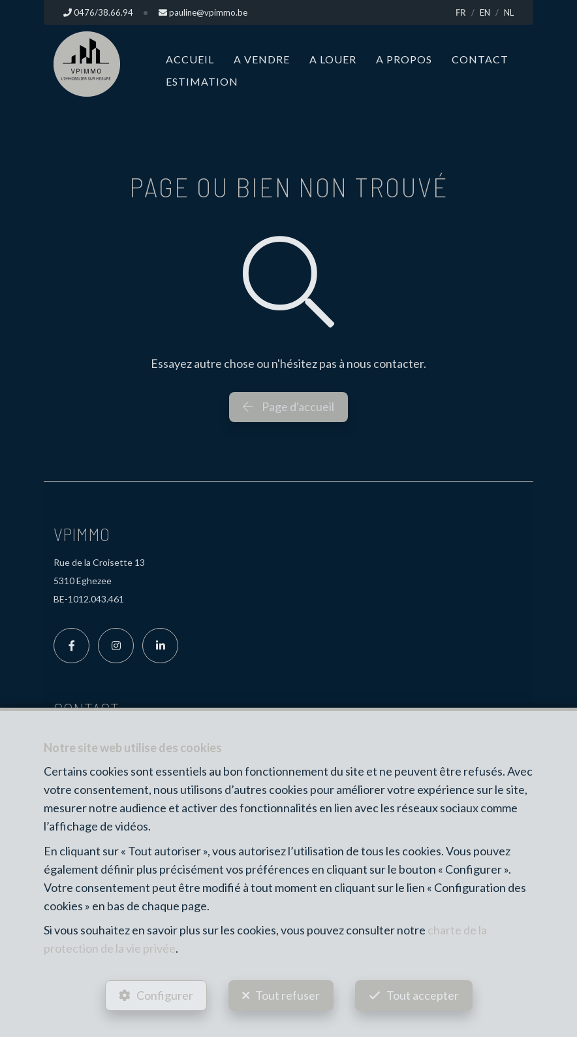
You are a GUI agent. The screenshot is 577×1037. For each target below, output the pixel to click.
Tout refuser (287, 995)
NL (509, 12)
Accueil (190, 59)
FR (461, 12)
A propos (404, 59)
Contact (480, 59)
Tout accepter (422, 995)
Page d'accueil (288, 406)
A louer (332, 59)
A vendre (262, 59)
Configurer (164, 995)
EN (485, 12)
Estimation (202, 81)
